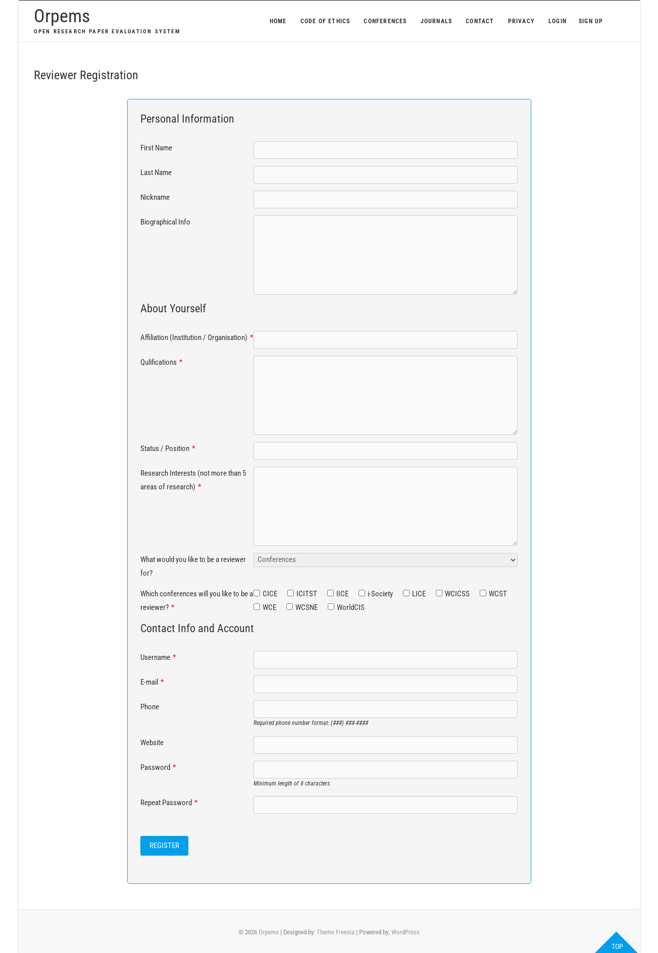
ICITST (306, 593)
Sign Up (591, 21)
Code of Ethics (325, 21)
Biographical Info (165, 222)
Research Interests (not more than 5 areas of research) (193, 480)
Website (152, 742)
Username (158, 657)
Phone (149, 706)
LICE (419, 593)
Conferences (385, 21)
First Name (156, 147)
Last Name (156, 172)
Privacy (521, 21)
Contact (480, 21)
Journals (436, 21)
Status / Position (167, 448)
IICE (342, 593)
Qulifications (161, 362)
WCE (269, 607)
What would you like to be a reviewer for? (193, 566)
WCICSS (457, 593)
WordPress (405, 932)
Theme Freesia (336, 932)
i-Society (380, 593)
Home (278, 21)
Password (158, 767)
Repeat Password (168, 802)
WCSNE (306, 607)
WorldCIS (351, 607)
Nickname (155, 197)
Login (557, 21)
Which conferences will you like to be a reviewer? (196, 600)
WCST (498, 593)
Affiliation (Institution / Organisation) (196, 337)
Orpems (62, 16)
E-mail (152, 682)
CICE (270, 593)
